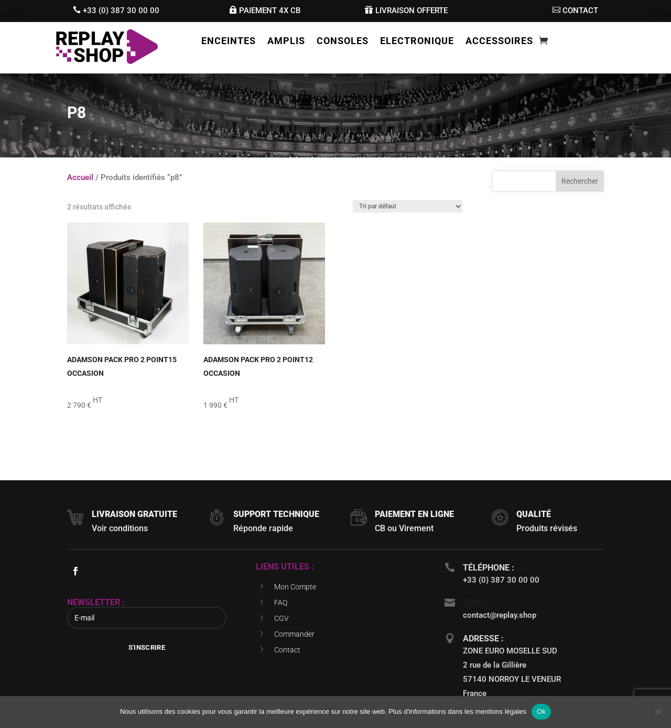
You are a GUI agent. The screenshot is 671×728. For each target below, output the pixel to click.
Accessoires (499, 41)
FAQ (280, 602)
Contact (287, 650)
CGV (281, 618)
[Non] (658, 711)
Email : (478, 603)
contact (580, 10)
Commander (294, 634)
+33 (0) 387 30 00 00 (121, 10)
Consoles (343, 41)
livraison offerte (411, 10)
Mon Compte (295, 587)
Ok (541, 711)
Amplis (286, 41)
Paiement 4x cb (269, 10)
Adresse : (483, 638)
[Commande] (407, 206)
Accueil (80, 177)
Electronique (417, 41)
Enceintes (228, 41)
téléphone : (488, 568)
